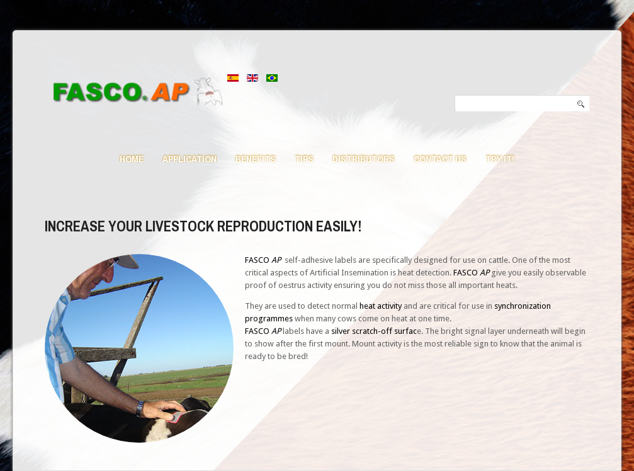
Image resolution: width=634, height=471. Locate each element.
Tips (304, 158)
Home (132, 158)
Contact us (440, 158)
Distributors (363, 158)
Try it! (499, 158)
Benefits (255, 158)
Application (189, 158)
